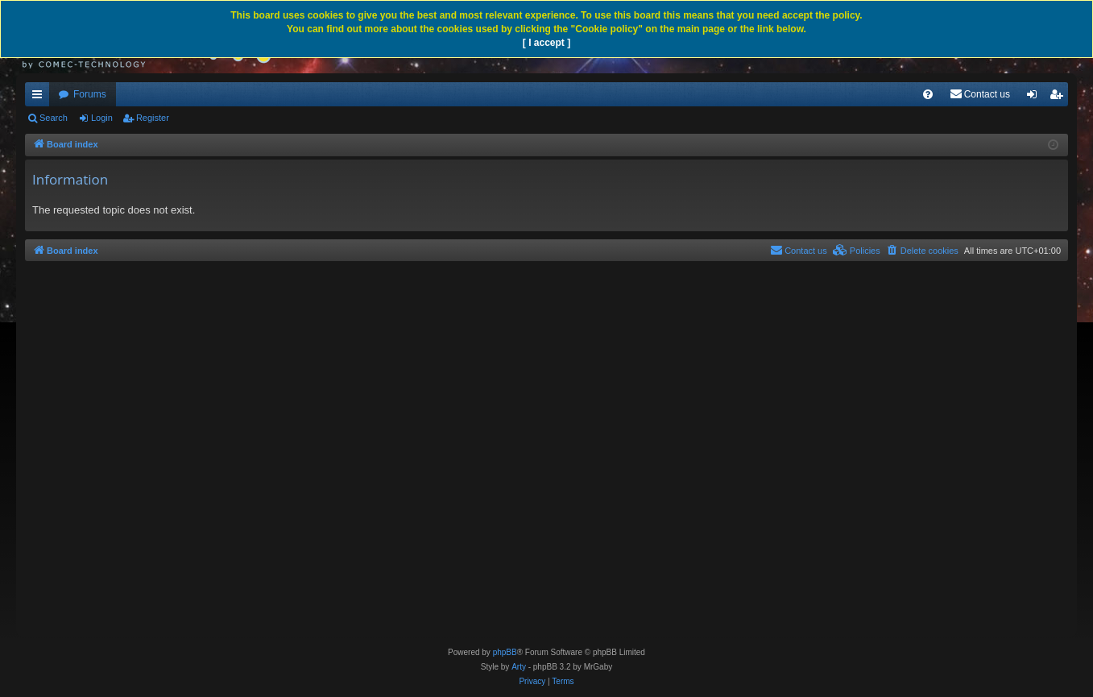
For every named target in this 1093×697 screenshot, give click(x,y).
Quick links (40, 97)
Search (53, 117)
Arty (518, 666)
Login (102, 117)
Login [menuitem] (1035, 97)
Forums (89, 94)
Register (152, 117)
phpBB (505, 652)
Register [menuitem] (1059, 97)
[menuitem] (928, 94)
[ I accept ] (546, 42)
